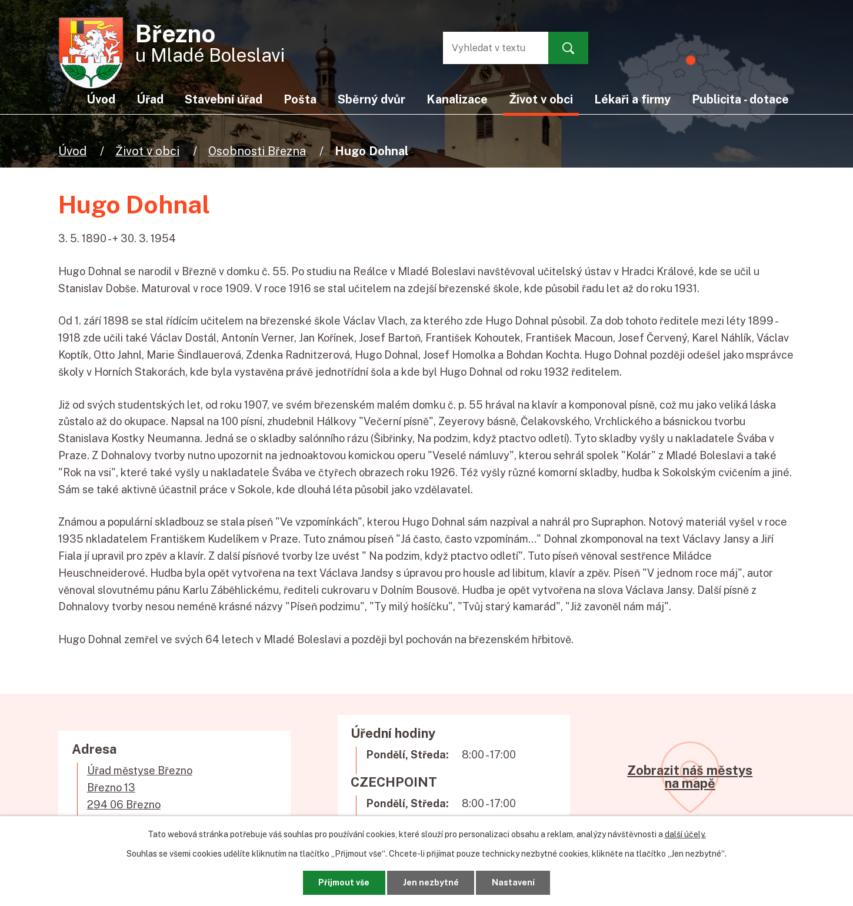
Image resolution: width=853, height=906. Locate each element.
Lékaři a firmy (632, 99)
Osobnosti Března (257, 151)
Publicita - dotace (740, 99)
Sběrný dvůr (371, 99)
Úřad (150, 99)
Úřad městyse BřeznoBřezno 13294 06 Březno (139, 787)
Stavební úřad (223, 99)
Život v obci (147, 151)
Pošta (300, 99)
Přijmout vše (343, 882)
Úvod (72, 151)
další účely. (685, 834)
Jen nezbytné (431, 882)
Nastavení (513, 882)
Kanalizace (457, 99)
